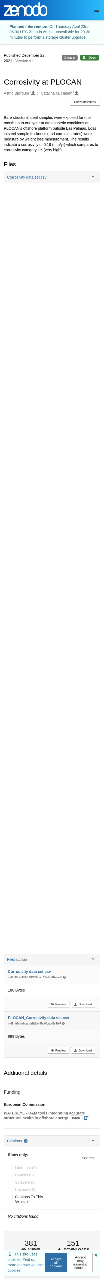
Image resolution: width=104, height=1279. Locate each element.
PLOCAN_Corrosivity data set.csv (38, 1018)
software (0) (25, 1182)
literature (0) (26, 1168)
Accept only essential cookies (80, 1262)
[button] (52, 177)
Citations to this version (29, 1199)
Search (88, 1158)
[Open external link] (87, 1118)
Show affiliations (85, 101)
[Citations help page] (26, 1141)
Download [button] (83, 1004)
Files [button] (51, 959)
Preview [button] (58, 1004)
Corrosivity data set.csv (29, 971)
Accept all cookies (56, 1262)
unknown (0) (25, 1189)
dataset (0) (24, 1175)
